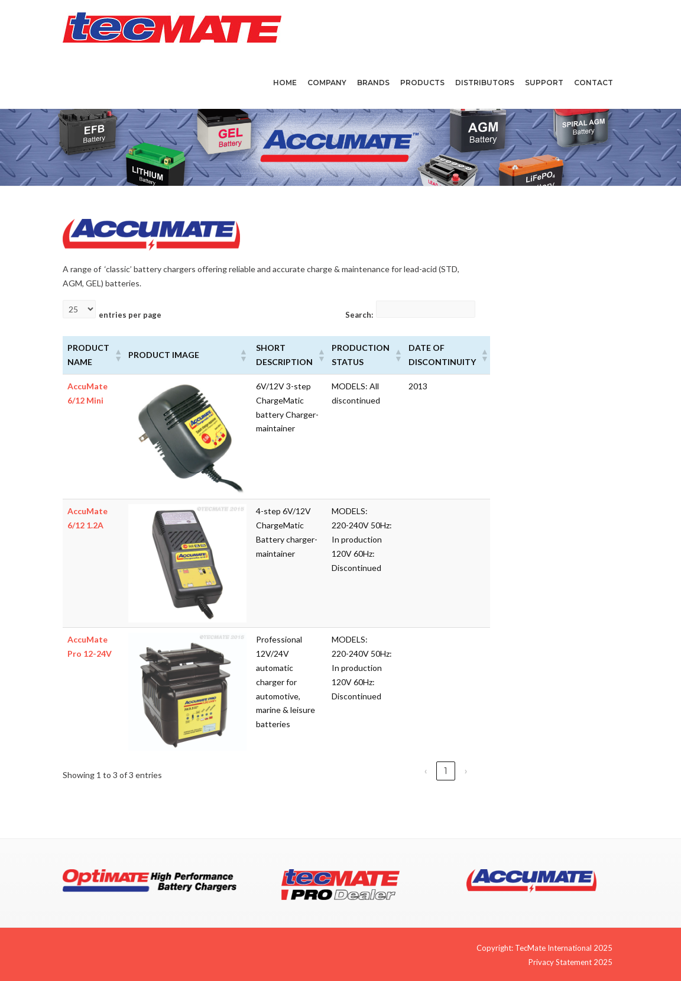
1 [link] (445, 771)
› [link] (466, 771)
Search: (359, 315)
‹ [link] (425, 771)
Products (422, 82)
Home (285, 82)
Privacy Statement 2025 (570, 962)
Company (326, 82)
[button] (116, 355)
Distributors (484, 82)
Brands (373, 82)
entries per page (130, 315)
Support (544, 82)
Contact (593, 82)
